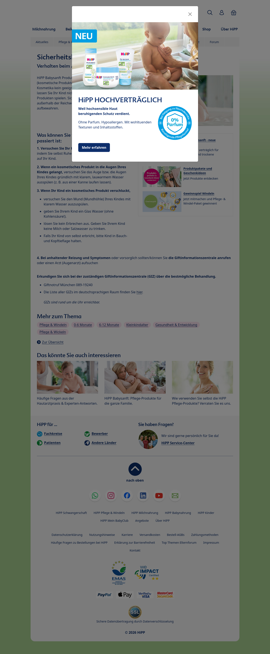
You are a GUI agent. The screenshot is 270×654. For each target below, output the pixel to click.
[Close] (190, 14)
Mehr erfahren (94, 147)
